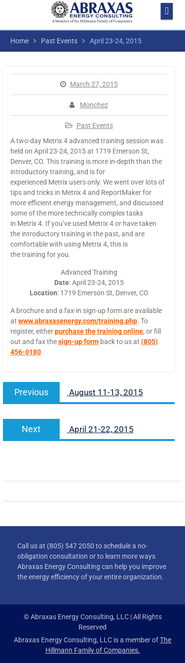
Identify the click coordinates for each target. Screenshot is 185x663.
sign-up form (78, 342)
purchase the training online (99, 331)
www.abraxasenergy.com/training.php (77, 321)
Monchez (94, 105)
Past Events (94, 125)
